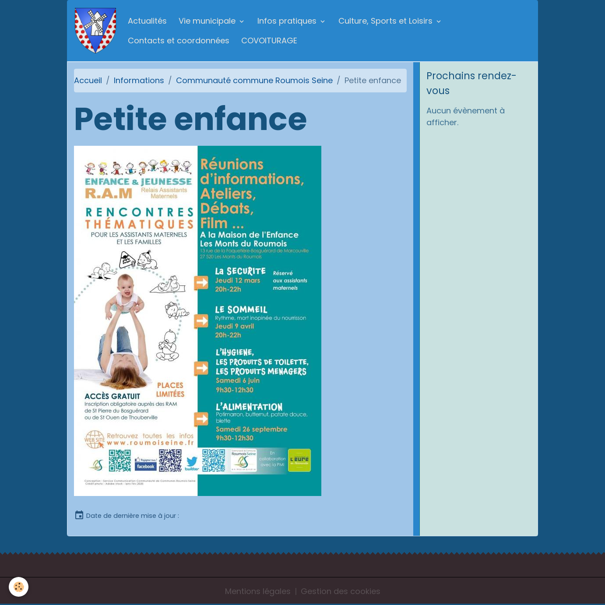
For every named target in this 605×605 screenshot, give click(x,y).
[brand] (95, 30)
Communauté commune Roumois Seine (254, 80)
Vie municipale (208, 20)
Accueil (88, 80)
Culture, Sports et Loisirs (386, 20)
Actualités (147, 20)
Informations (139, 80)
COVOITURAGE (269, 40)
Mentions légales (258, 591)
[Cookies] (18, 587)
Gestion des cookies (340, 591)
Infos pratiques (288, 20)
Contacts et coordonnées (178, 40)
